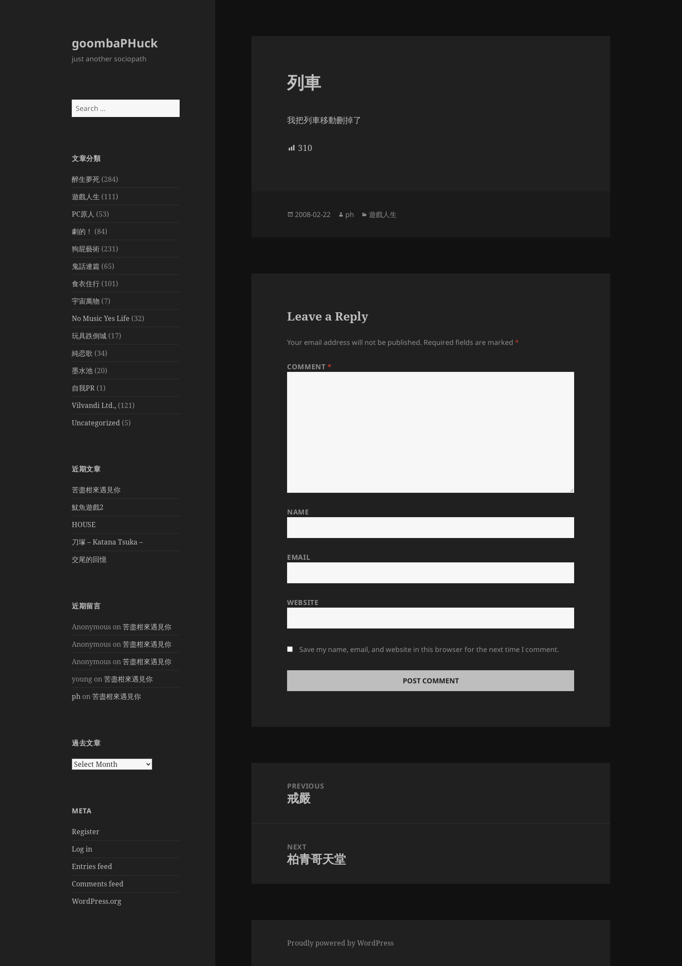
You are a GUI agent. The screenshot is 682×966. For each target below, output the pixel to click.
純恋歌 (82, 353)
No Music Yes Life (101, 318)
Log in (82, 849)
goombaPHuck (115, 43)
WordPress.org (96, 901)
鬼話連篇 (86, 266)
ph (76, 696)
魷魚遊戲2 (88, 507)
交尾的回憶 (89, 559)
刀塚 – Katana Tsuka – (107, 542)
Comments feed (98, 884)
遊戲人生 (86, 196)
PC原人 (83, 214)
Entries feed (92, 866)
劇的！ (82, 231)
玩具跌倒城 (89, 336)
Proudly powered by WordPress (340, 943)
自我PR (83, 388)
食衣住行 (86, 283)
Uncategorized (96, 423)
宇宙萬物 (86, 301)
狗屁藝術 (86, 249)
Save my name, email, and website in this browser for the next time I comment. (429, 649)
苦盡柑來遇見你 (96, 490)
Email (298, 557)
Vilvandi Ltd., (94, 405)
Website (302, 602)
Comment (309, 366)
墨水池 (82, 370)
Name (298, 512)
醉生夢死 (86, 179)
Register (86, 831)
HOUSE (84, 524)
